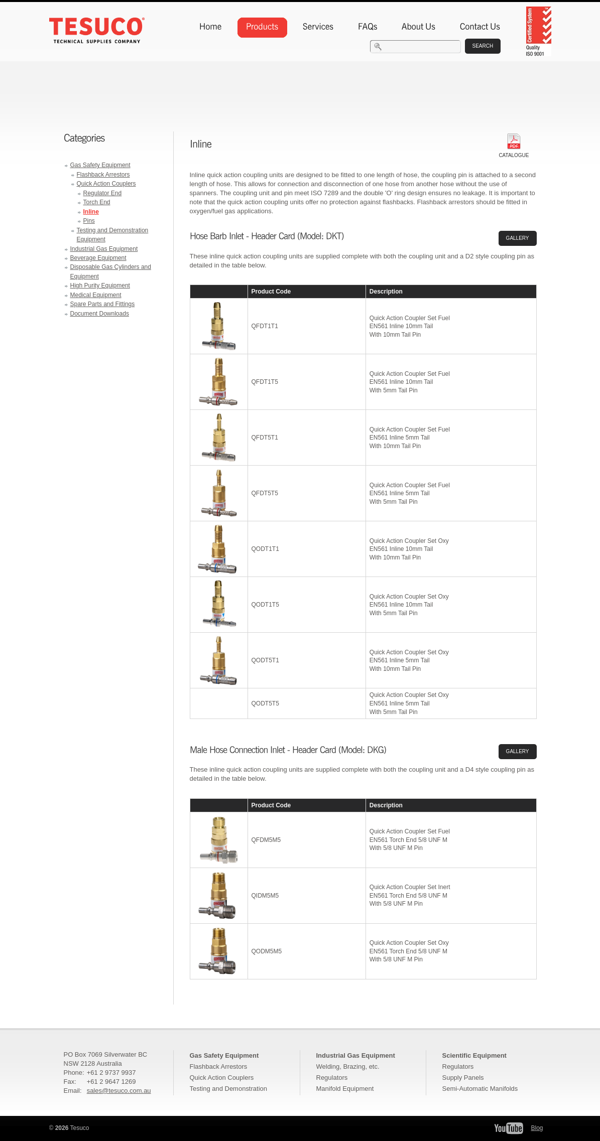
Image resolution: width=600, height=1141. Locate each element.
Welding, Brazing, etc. (348, 1066)
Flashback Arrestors (103, 174)
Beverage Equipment (98, 257)
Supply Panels (463, 1077)
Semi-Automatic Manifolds (480, 1088)
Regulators (332, 1077)
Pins (89, 220)
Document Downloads (99, 313)
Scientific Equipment (474, 1055)
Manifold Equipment (345, 1088)
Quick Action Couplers (106, 183)
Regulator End (102, 193)
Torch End (96, 202)
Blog (537, 1127)
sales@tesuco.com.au (119, 1090)
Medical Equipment (96, 295)
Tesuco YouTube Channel (508, 1128)
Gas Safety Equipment (100, 165)
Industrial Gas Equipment (104, 248)
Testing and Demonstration (228, 1088)
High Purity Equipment (100, 285)
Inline (91, 211)
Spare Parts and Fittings (102, 304)
